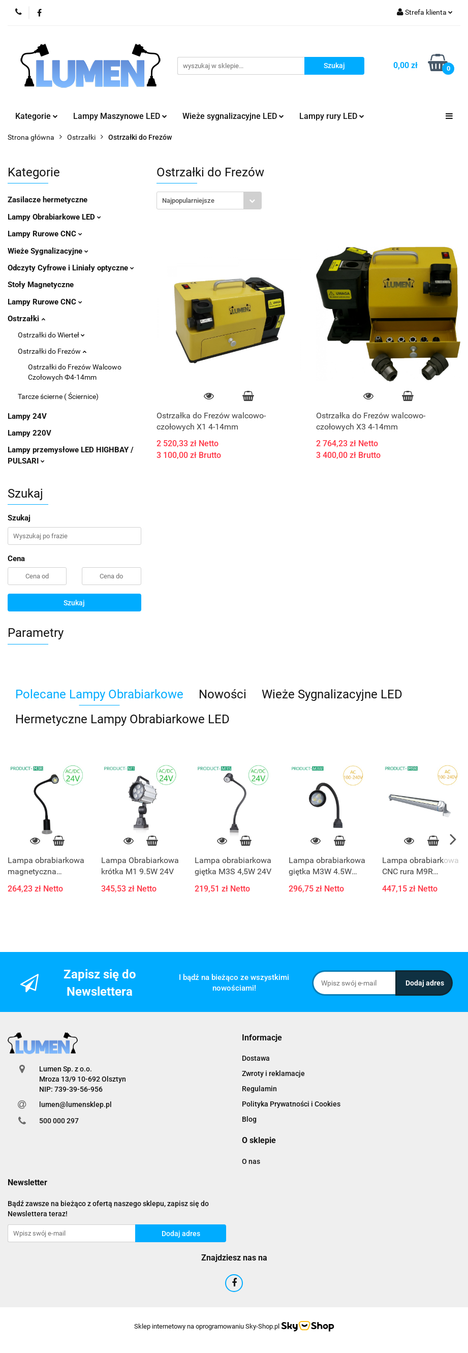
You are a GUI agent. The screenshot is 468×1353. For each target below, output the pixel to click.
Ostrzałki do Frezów (52, 351)
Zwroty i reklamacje (273, 1073)
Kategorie (36, 116)
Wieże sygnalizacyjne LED (233, 116)
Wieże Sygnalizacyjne (48, 251)
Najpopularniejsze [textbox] (188, 200)
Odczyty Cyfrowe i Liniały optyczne (71, 267)
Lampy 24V (27, 416)
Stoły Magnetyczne (41, 284)
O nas (251, 1161)
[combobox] (209, 200)
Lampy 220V (29, 433)
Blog (249, 1119)
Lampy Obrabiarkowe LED (54, 217)
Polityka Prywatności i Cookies (291, 1104)
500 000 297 (59, 1121)
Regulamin (259, 1089)
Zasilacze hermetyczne (47, 199)
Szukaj (74, 603)
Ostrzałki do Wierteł (51, 335)
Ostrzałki (26, 318)
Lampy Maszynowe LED (120, 116)
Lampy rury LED (331, 116)
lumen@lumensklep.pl (75, 1104)
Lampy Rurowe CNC (45, 233)
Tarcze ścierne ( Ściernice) (58, 396)
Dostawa (256, 1058)
